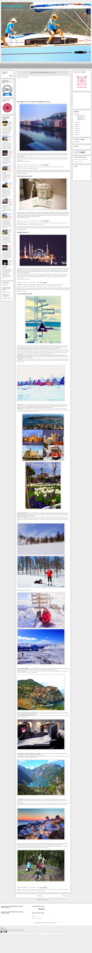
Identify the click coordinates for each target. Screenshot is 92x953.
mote (61, 223)
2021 (76, 113)
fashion (46, 223)
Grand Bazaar (33, 284)
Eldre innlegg (66, 896)
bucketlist (28, 889)
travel (43, 166)
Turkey (42, 286)
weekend (54, 286)
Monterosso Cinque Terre (10, 215)
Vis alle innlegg (51, 72)
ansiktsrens (37, 223)
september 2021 (80, 115)
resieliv (39, 166)
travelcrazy (51, 166)
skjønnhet (33, 224)
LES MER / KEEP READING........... (24, 161)
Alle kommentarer (37, 918)
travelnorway (57, 166)
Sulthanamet (19, 286)
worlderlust (35, 168)
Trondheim (25, 168)
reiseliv (25, 224)
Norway (25, 166)
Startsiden (39, 896)
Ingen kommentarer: (33, 164)
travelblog (47, 166)
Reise (29, 166)
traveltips (62, 166)
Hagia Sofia (38, 284)
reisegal (32, 166)
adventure (23, 889)
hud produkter (51, 223)
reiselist (58, 889)
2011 (76, 132)
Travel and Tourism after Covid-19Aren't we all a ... (81, 118)
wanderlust (30, 168)
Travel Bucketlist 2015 (24, 294)
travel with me (23, 890)
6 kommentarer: (32, 887)
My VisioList (76, 141)
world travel (42, 890)
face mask (42, 223)
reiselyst (36, 166)
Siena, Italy (9, 199)
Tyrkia (45, 286)
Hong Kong (9, 246)
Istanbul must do (23, 232)
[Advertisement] (28, 65)
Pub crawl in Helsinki (10, 122)
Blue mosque (24, 284)
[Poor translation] (5, 932)
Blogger (55, 922)
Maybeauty (57, 223)
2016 (76, 122)
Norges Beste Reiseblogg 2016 (6, 295)
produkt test (65, 223)
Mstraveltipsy (13, 6)
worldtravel (59, 286)
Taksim (24, 286)
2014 (76, 126)
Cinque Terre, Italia (10, 231)
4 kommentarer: (32, 282)
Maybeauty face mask (24, 176)
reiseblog (51, 889)
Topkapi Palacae (29, 286)
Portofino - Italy (10, 183)
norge (22, 166)
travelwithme (19, 168)
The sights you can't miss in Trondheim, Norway (33, 102)
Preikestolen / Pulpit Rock (10, 167)
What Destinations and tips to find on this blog (6, 289)
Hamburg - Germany (7, 298)
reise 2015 (46, 889)
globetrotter (32, 889)
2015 (76, 124)
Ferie (28, 284)
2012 (76, 130)
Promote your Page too (78, 161)
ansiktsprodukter (30, 223)
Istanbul (43, 284)
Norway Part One (10, 137)
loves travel (37, 889)
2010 (76, 134)
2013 (76, 128)
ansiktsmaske (24, 223)
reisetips (29, 224)
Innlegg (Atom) (46, 899)
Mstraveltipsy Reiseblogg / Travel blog (80, 159)
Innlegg (35, 916)
